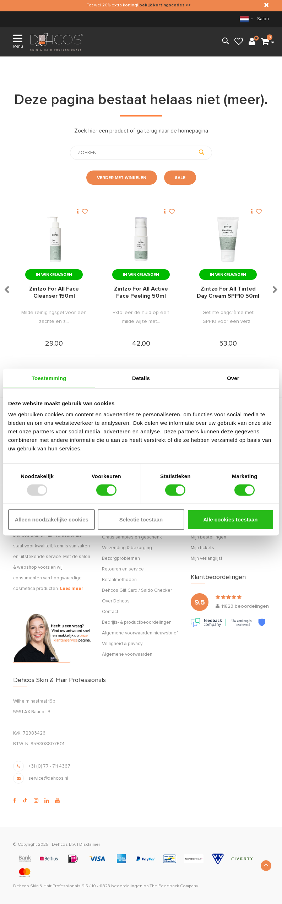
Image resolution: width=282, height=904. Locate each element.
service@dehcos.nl (48, 778)
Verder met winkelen (121, 178)
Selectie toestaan (141, 519)
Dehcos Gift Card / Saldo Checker (137, 590)
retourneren (146, 19)
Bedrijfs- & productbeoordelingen (137, 622)
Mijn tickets (202, 548)
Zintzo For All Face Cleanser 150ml (54, 292)
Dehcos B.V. (64, 845)
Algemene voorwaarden (127, 654)
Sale (180, 178)
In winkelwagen (54, 275)
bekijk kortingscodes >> (165, 5)
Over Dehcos (116, 601)
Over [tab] (233, 378)
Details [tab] (141, 378)
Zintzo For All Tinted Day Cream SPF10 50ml (228, 292)
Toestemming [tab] (49, 378)
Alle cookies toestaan (230, 519)
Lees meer (71, 588)
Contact (110, 612)
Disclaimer (89, 845)
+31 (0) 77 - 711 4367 (49, 766)
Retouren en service (123, 569)
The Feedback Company (174, 886)
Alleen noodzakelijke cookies (51, 519)
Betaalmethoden (119, 580)
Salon (263, 19)
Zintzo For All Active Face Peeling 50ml (141, 292)
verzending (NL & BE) (41, 19)
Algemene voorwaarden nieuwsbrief (140, 633)
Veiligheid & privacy (122, 644)
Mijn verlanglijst (206, 558)
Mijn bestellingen (208, 537)
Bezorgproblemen (121, 558)
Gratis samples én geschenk (132, 537)
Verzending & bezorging (127, 548)
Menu (18, 40)
